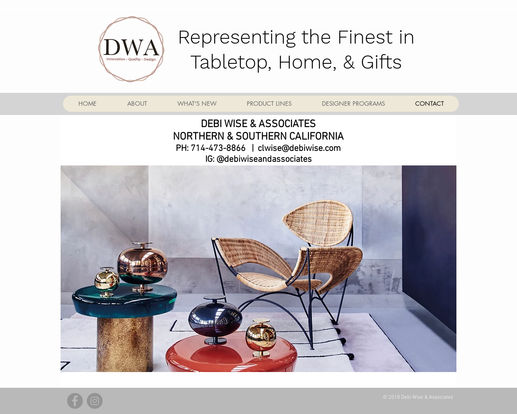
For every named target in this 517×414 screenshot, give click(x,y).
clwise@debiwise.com (299, 148)
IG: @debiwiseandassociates (258, 159)
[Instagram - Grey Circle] (95, 401)
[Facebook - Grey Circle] (75, 401)
